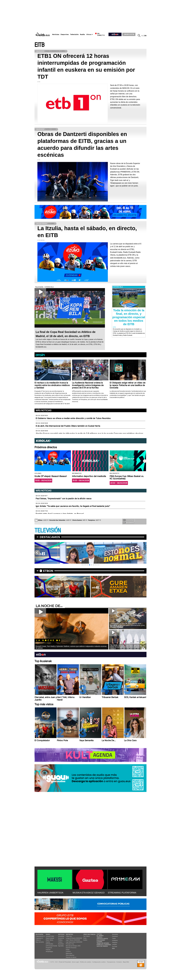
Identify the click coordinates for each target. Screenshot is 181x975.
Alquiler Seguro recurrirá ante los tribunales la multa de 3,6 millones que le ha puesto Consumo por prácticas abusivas (89, 433)
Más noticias (43, 410)
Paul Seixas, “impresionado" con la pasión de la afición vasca (63, 498)
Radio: (48, 934)
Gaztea (48, 942)
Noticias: (61, 934)
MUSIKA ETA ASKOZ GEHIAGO (89, 892)
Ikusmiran (61, 944)
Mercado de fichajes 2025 (73, 945)
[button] (144, 461)
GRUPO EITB (129, 34)
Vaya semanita (39, 942)
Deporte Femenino (71, 947)
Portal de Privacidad (65, 962)
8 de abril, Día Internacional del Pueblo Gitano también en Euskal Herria (68, 426)
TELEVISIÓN (48, 530)
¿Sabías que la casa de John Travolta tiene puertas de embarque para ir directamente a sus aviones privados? (127, 625)
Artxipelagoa (49, 951)
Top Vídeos (86, 936)
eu (142, 35)
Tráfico (99, 937)
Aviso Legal (75, 962)
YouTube (114, 946)
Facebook (115, 936)
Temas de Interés (103, 943)
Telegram (114, 942)
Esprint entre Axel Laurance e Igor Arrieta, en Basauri (60, 514)
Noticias (55, 34)
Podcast (48, 949)
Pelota (67, 949)
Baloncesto (69, 953)
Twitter (114, 938)
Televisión (74, 34)
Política (60, 940)
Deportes (65, 34)
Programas (49, 947)
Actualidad (61, 936)
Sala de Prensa (102, 946)
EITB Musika (49, 944)
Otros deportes (70, 955)
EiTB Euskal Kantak (51, 945)
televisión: (39, 934)
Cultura (60, 942)
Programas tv (39, 938)
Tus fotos (128, 520)
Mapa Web (126, 962)
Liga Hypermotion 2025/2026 (74, 942)
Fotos (85, 938)
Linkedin (114, 944)
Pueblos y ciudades (104, 944)
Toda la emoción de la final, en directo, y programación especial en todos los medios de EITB (128, 317)
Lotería (99, 941)
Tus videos (128, 523)
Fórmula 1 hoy (70, 944)
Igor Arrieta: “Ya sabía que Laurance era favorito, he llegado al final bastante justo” (73, 506)
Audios (85, 940)
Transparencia (111, 962)
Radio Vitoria (49, 940)
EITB (39, 45)
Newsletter (115, 934)
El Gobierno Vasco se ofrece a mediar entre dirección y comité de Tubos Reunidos (73, 418)
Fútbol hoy (69, 936)
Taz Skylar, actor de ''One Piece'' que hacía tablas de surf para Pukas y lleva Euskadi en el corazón (127, 646)
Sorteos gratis (102, 938)
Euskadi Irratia (50, 936)
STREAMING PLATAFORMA (122, 892)
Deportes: (69, 934)
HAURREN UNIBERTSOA (50, 892)
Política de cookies (85, 962)
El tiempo (100, 935)
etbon (48, 571)
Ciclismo (68, 951)
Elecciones (101, 940)
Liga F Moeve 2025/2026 (73, 940)
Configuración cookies (99, 962)
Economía (61, 938)
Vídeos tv (38, 940)
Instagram (115, 940)
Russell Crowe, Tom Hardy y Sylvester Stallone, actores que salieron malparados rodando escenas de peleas (71, 647)
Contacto (119, 962)
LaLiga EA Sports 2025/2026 (74, 938)
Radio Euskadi (50, 938)
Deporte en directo (71, 957)
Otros (88, 34)
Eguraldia (60, 945)
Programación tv (40, 936)
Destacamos (50, 537)
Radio (82, 34)
